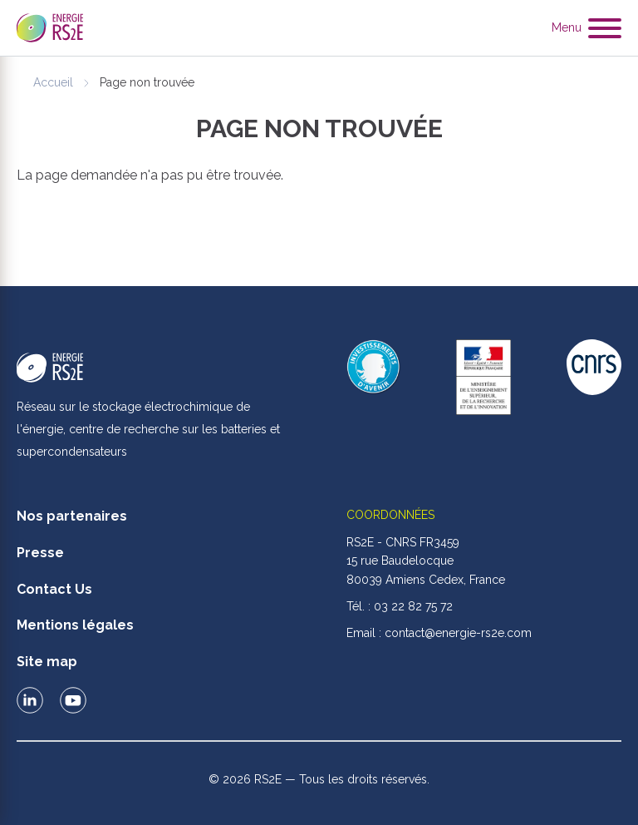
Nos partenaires (72, 516)
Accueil (53, 82)
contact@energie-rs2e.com (458, 633)
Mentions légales (75, 625)
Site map (47, 661)
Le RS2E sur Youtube (73, 700)
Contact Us (54, 589)
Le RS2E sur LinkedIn (30, 700)
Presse (40, 553)
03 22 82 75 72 (413, 606)
